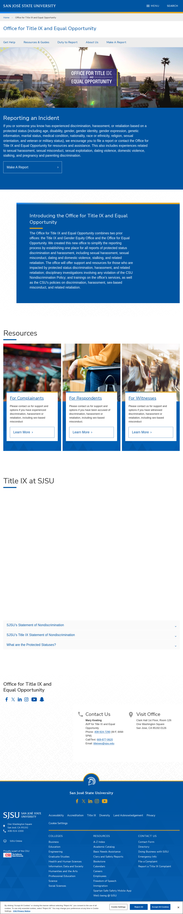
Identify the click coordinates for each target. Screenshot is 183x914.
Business (54, 842)
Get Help (9, 42)
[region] (91, 907)
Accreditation (75, 815)
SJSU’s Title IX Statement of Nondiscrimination (41, 635)
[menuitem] (10, 42)
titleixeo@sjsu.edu (103, 743)
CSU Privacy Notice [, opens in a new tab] (21, 911)
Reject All (139, 907)
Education (54, 846)
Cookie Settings (58, 823)
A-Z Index (99, 842)
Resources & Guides (36, 42)
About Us (92, 42)
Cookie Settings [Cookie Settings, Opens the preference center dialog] (118, 907)
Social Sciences (57, 886)
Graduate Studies (59, 856)
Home (6, 17)
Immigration (100, 886)
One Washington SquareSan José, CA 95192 (20, 826)
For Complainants (27, 398)
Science (53, 881)
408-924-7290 (102, 731)
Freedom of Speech (104, 881)
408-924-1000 (16, 831)
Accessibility (56, 815)
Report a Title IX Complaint (154, 866)
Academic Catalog (104, 846)
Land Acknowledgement (128, 815)
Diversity (104, 815)
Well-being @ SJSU (105, 895)
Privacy (151, 815)
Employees (99, 876)
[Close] (178, 907)
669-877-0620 (105, 739)
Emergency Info (147, 856)
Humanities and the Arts (63, 871)
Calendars (99, 866)
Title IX (91, 815)
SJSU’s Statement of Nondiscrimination (35, 625)
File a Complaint (147, 861)
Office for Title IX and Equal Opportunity (35, 17)
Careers (97, 871)
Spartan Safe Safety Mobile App (112, 890)
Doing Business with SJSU (153, 851)
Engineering (56, 851)
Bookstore (99, 861)
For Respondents (85, 398)
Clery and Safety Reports (108, 856)
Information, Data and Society (66, 866)
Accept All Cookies (160, 907)
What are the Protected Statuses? (31, 645)
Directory (143, 846)
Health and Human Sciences (65, 861)
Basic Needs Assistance (107, 851)
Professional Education (62, 876)
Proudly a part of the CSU (16, 853)
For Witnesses (142, 398)
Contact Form (146, 842)
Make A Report (116, 42)
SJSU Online (16, 841)
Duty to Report (67, 42)
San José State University (29, 6)
